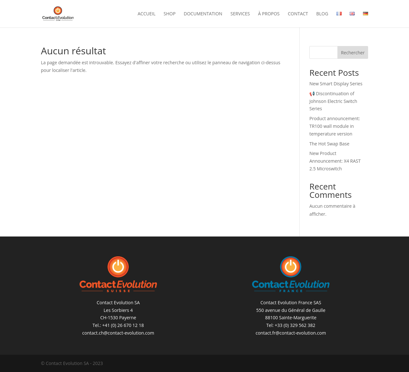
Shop (169, 14)
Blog (322, 14)
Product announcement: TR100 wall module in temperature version (334, 126)
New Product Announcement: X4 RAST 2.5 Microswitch (335, 161)
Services (240, 14)
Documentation (203, 14)
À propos (269, 14)
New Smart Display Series (335, 84)
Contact (298, 14)
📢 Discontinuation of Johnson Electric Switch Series (333, 101)
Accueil (147, 14)
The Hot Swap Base (329, 144)
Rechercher (353, 53)
